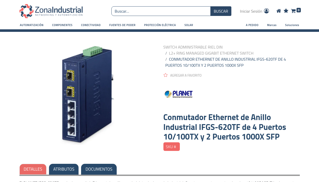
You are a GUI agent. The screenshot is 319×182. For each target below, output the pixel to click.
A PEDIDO (252, 25)
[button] (32, 25)
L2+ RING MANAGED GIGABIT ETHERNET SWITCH (211, 53)
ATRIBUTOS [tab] (63, 169)
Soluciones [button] (292, 25)
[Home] (278, 11)
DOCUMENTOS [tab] (98, 169)
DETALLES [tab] (33, 169)
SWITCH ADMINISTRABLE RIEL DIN (193, 47)
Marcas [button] (271, 25)
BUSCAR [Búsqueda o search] (221, 11)
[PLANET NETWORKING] (231, 95)
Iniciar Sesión (255, 11)
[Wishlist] (286, 11)
